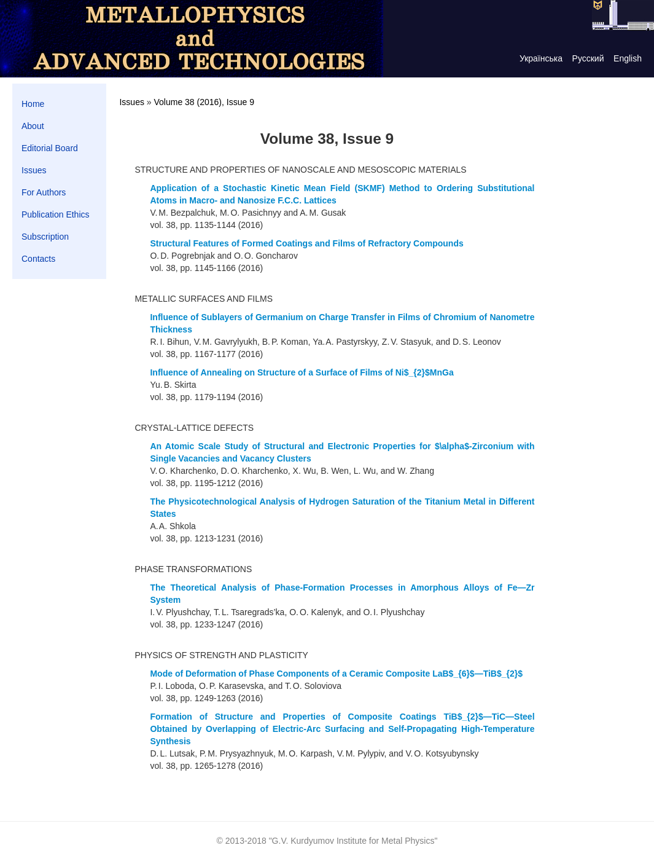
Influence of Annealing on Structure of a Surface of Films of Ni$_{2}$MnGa (301, 372)
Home (32, 104)
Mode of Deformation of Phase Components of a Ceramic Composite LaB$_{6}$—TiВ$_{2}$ (336, 673)
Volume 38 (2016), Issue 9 (204, 102)
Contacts (38, 259)
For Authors (43, 192)
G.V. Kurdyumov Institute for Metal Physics (353, 841)
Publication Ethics (55, 214)
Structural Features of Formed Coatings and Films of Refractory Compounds (306, 243)
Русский (588, 58)
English (627, 58)
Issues (33, 170)
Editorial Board (49, 148)
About (32, 126)
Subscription (45, 237)
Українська (541, 58)
